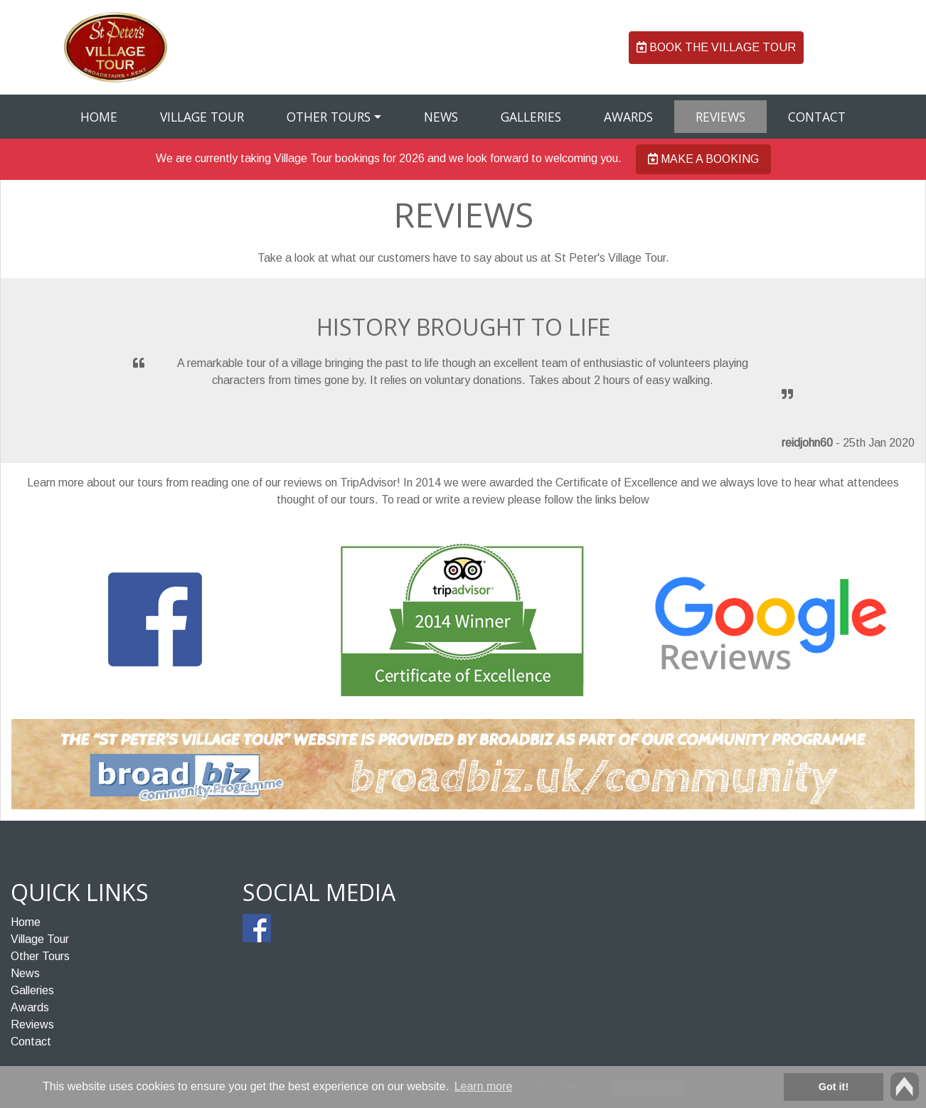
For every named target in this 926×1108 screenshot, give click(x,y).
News (441, 116)
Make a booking (703, 159)
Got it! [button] (833, 1086)
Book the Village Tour (716, 47)
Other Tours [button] (329, 116)
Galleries (531, 116)
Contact (817, 116)
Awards (628, 116)
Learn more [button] (483, 1086)
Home (98, 116)
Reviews (720, 116)
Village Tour (202, 116)
